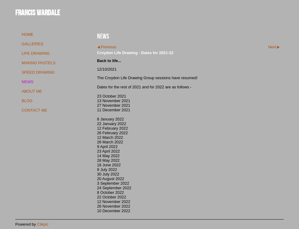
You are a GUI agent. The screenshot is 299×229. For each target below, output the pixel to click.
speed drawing (38, 72)
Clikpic (43, 224)
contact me (34, 110)
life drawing (36, 53)
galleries (32, 44)
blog (27, 100)
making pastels (39, 63)
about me (32, 91)
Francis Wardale (37, 12)
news (27, 81)
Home (27, 34)
